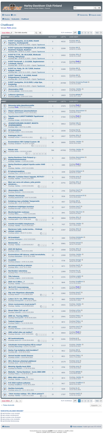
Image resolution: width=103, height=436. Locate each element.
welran (17, 233)
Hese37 (17, 294)
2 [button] (82, 32)
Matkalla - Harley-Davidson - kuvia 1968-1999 (26, 372)
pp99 (16, 219)
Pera (16, 173)
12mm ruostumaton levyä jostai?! (22, 304)
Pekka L (78, 315)
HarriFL (78, 265)
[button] (75, 32)
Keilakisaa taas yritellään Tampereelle (24, 201)
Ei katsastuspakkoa (16, 171)
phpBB (50, 431)
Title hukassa (13, 276)
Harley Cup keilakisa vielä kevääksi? (23, 350)
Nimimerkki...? (14, 243)
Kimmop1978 (19, 300)
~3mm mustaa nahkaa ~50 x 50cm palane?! (26, 394)
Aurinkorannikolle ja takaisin (20, 265)
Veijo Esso (79, 212)
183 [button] (97, 32)
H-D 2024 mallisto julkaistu (19, 383)
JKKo (77, 54)
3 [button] (85, 32)
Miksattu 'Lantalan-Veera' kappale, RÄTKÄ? (26, 177)
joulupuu (17, 262)
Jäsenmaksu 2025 (15, 190)
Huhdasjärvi (18, 239)
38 (45, 154)
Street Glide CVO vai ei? (18, 310)
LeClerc (17, 132)
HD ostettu (12, 327)
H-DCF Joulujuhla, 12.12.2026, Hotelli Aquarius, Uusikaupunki (23, 42)
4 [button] (88, 32)
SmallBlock (79, 281)
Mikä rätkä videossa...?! (18, 377)
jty (76, 338)
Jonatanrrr (18, 143)
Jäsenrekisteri (19, 112)
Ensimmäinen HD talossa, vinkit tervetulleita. (26, 255)
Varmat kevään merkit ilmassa (20, 356)
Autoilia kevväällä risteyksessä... (21, 224)
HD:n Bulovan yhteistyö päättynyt (22, 361)
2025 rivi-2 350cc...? (16, 282)
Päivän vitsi (13, 150)
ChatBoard (7, 24)
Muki (16, 289)
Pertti (9, 28)
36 (39, 154)
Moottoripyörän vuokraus (18, 212)
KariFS (78, 393)
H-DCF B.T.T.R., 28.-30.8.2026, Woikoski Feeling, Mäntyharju (24, 56)
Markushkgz (18, 346)
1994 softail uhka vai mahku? (20, 332)
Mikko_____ (18, 214)
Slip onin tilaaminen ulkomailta (21, 293)
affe (16, 44)
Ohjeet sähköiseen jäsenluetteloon (22, 111)
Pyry (77, 270)
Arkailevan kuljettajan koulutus (21, 207)
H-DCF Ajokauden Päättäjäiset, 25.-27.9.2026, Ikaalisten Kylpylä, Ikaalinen (26, 49)
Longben (17, 278)
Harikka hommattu (15, 388)
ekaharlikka (18, 256)
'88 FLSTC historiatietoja (18, 287)
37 (42, 154)
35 (37, 154)
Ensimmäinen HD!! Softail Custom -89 (24, 142)
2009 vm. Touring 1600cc (18, 316)
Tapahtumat (41, 44)
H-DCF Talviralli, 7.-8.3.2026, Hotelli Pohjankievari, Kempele (22, 76)
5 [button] (91, 32)
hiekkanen (79, 171)
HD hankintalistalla (16, 338)
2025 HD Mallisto (15, 249)
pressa (14, 28)
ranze (77, 176)
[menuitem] (13, 15)
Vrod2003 (12, 260)
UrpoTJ (78, 190)
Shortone (18, 192)
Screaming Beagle (82, 82)
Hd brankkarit (13, 237)
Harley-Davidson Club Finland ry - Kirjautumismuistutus (22, 158)
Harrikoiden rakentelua (17, 271)
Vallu (16, 127)
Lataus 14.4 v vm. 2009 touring (21, 299)
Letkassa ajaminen (16, 95)
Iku (77, 388)
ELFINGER (18, 368)
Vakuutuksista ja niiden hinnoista (22, 217)
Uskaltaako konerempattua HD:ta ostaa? (25, 345)
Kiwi (77, 130)
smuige (17, 120)
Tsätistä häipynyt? (15, 321)
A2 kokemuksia (14, 130)
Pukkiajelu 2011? (15, 136)
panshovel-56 (19, 197)
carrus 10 (18, 340)
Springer (78, 260)
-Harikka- (79, 89)
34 (34, 154)
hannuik (78, 242)
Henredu (17, 334)
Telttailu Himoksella (16, 196)
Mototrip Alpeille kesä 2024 (19, 366)
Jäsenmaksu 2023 (15, 89)
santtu (17, 151)
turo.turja (17, 208)
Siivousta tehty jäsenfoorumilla (21, 105)
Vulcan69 (18, 312)
